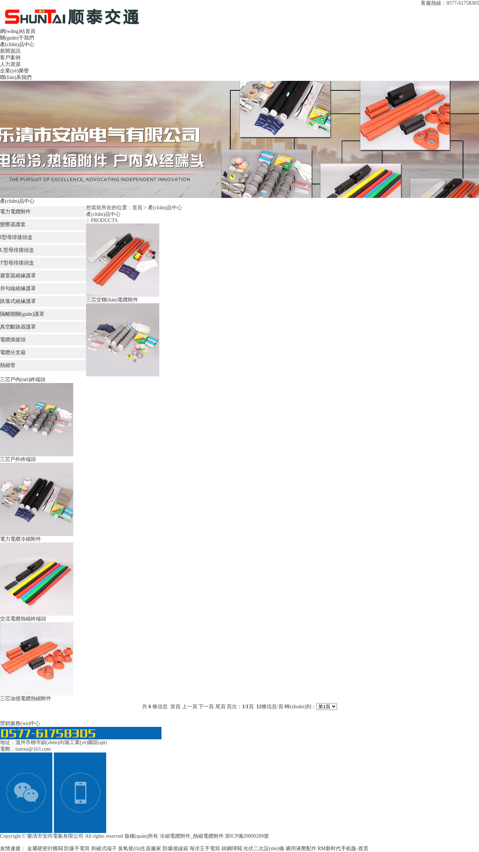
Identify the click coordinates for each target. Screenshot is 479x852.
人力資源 (10, 64)
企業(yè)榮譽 (14, 71)
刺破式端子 (104, 848)
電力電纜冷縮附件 (20, 539)
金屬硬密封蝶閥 (45, 848)
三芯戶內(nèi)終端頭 (22, 379)
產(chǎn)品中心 (17, 44)
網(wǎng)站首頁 (18, 31)
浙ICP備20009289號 (247, 836)
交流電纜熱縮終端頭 (23, 619)
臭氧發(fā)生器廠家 (140, 848)
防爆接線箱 (176, 848)
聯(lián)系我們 (15, 77)
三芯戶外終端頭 (18, 459)
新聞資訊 (10, 51)
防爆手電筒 (77, 848)
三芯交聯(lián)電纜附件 (112, 300)
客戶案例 (10, 57)
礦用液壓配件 (302, 848)
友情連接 (10, 848)
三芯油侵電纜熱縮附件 (25, 698)
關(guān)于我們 (17, 38)
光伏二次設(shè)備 (264, 848)
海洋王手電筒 (205, 848)
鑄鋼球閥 (233, 848)
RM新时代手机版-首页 (343, 848)
